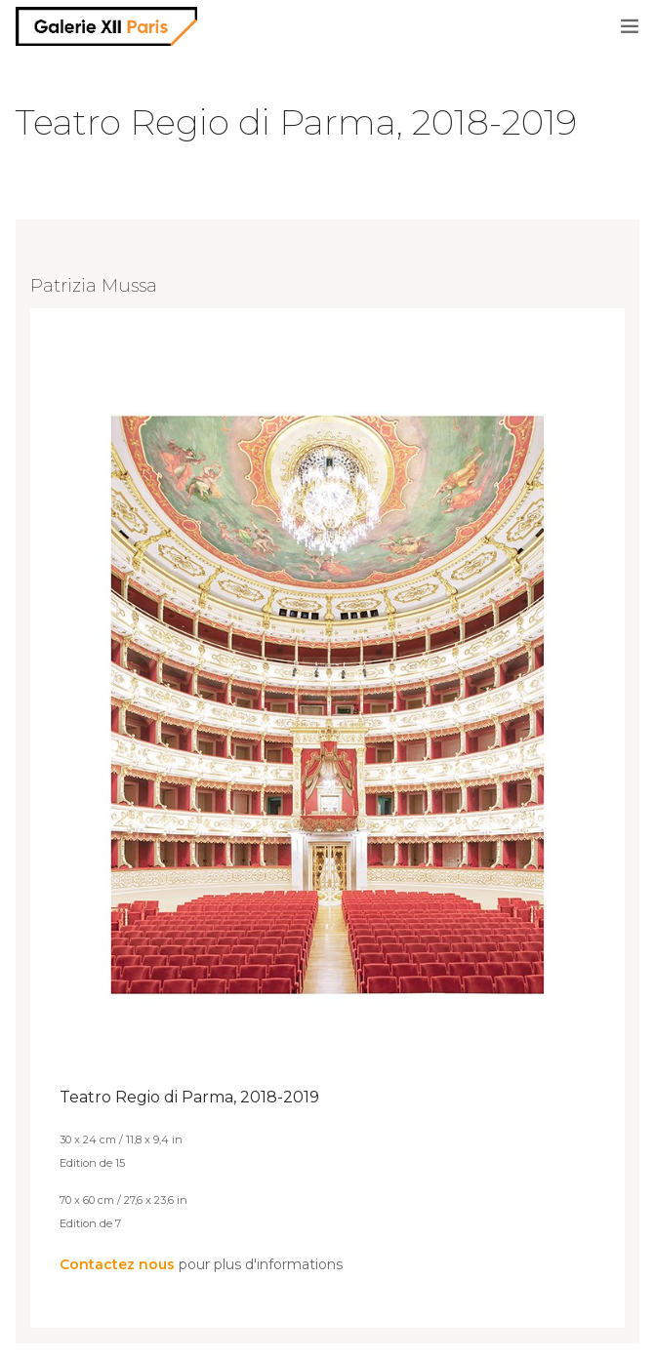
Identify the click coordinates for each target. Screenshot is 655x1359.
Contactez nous (117, 1264)
